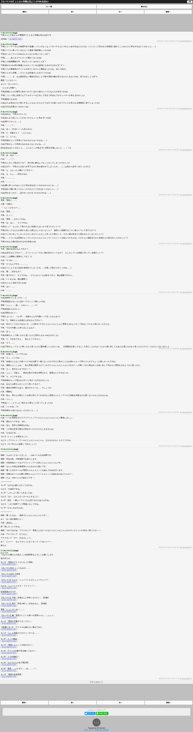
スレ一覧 (49, 7)
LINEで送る (103, 713)
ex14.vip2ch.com (9, 564)
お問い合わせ (89, 730)
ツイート (91, 713)
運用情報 (98, 730)
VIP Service (101, 728)
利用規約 (106, 730)
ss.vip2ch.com (15, 39)
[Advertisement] (96, 22)
